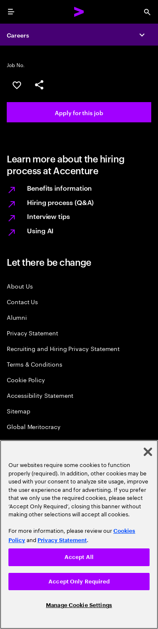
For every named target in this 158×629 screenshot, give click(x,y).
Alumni (17, 317)
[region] (79, 534)
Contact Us (22, 301)
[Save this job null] (17, 85)
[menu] (11, 12)
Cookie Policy (26, 379)
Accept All (79, 557)
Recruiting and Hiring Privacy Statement (63, 348)
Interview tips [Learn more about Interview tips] (48, 216)
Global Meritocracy (34, 426)
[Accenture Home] (79, 12)
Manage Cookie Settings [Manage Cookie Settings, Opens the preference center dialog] (79, 605)
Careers (18, 35)
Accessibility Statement (40, 395)
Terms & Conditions (34, 363)
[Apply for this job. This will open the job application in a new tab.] (79, 112)
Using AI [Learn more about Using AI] (40, 230)
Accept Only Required (79, 581)
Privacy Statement (32, 332)
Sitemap (18, 410)
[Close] (148, 452)
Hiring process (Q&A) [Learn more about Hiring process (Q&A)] (60, 202)
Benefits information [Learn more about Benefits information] (59, 187)
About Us (19, 285)
